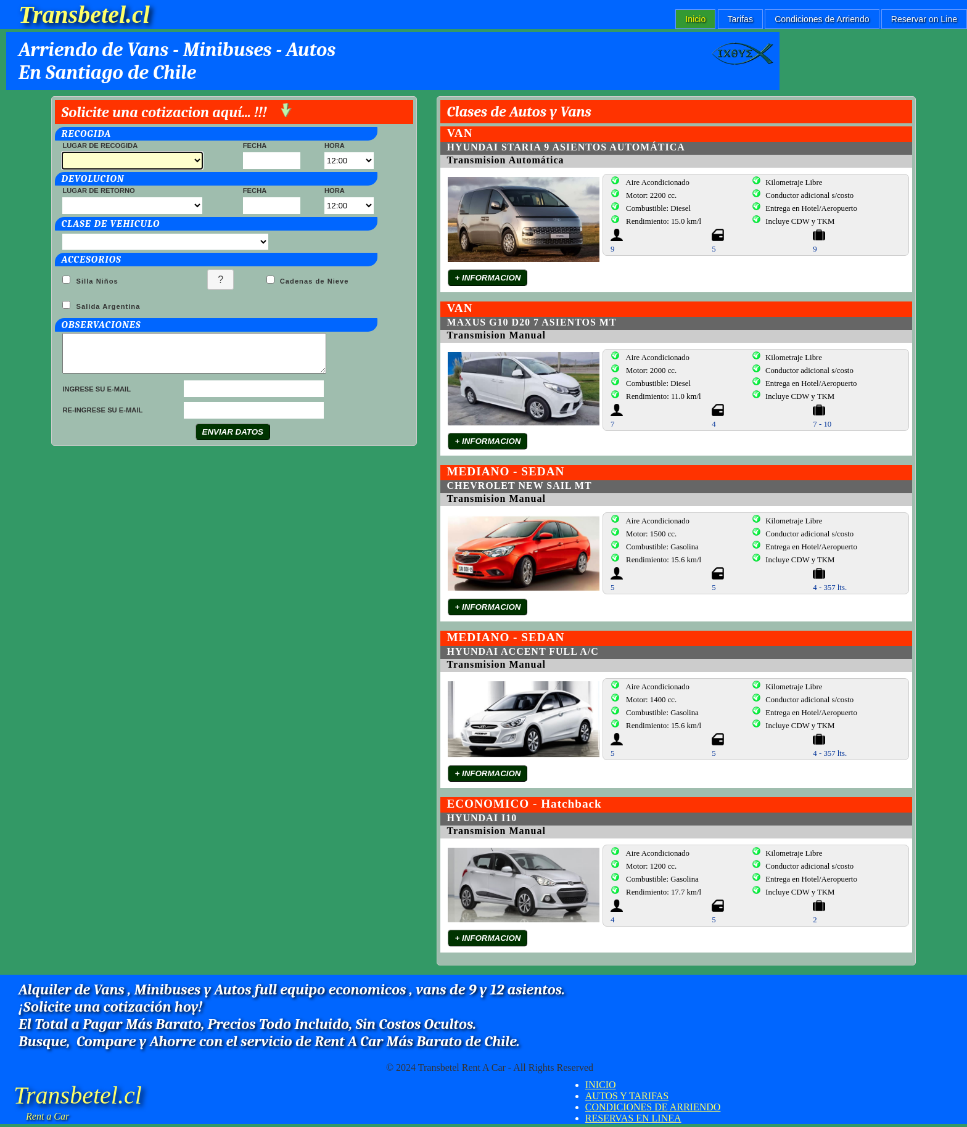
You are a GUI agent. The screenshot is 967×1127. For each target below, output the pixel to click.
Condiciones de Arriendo (822, 19)
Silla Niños (95, 281)
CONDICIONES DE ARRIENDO (653, 1107)
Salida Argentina (106, 306)
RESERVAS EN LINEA (633, 1118)
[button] (220, 279)
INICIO (600, 1085)
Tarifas (740, 19)
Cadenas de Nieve (313, 281)
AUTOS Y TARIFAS (627, 1096)
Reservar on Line (924, 19)
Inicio (695, 19)
